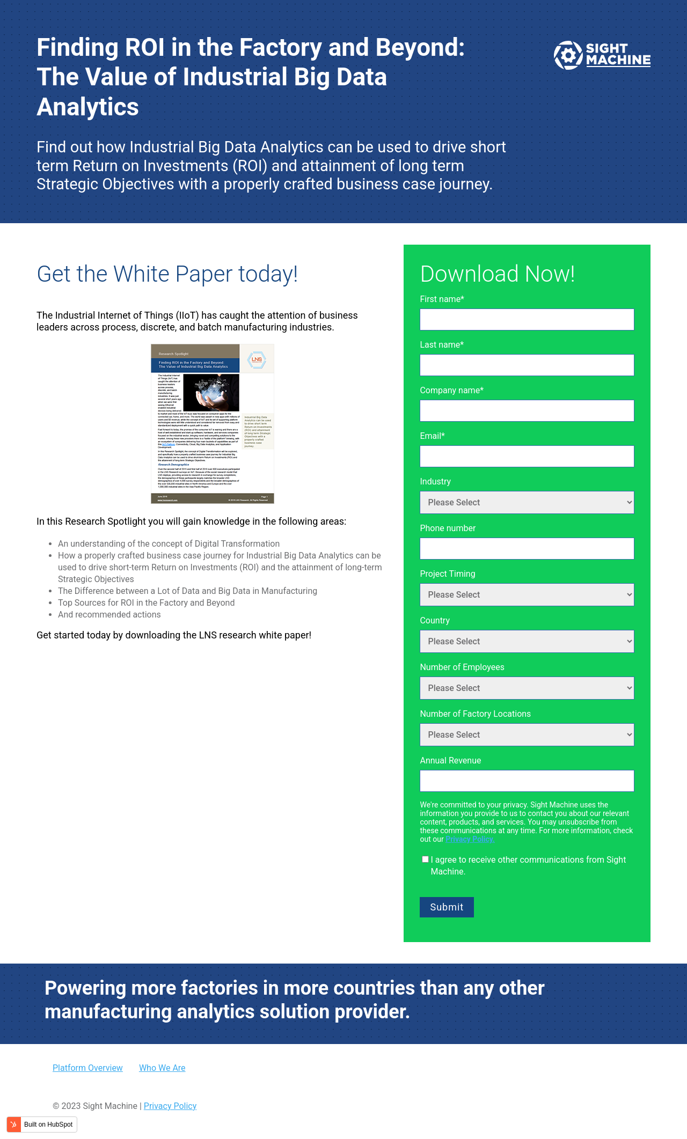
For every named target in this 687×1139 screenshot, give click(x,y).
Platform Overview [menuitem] (88, 1068)
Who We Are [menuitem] (162, 1068)
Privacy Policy (170, 1106)
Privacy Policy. (470, 839)
